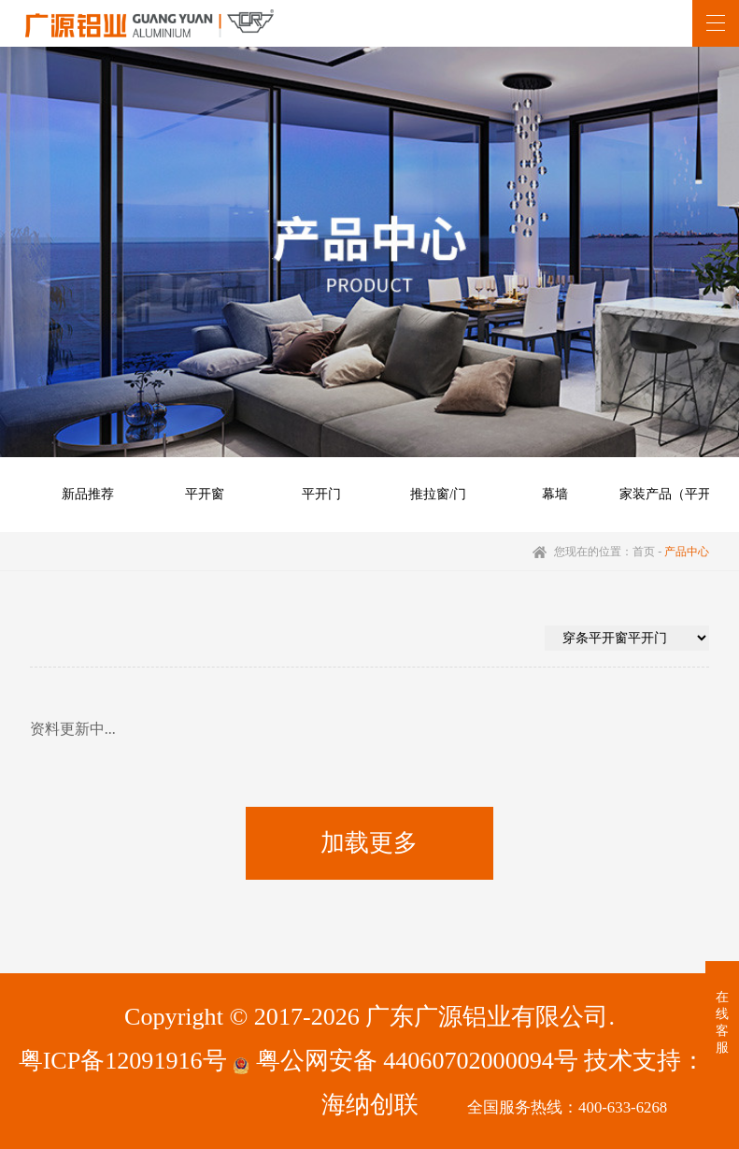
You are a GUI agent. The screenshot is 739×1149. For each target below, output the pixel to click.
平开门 (321, 494)
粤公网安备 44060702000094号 (405, 1060)
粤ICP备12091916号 (123, 1060)
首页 (643, 551)
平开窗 (204, 494)
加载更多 (369, 842)
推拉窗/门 (438, 494)
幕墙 (555, 494)
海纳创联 (370, 1104)
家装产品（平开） (671, 494)
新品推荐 (88, 494)
